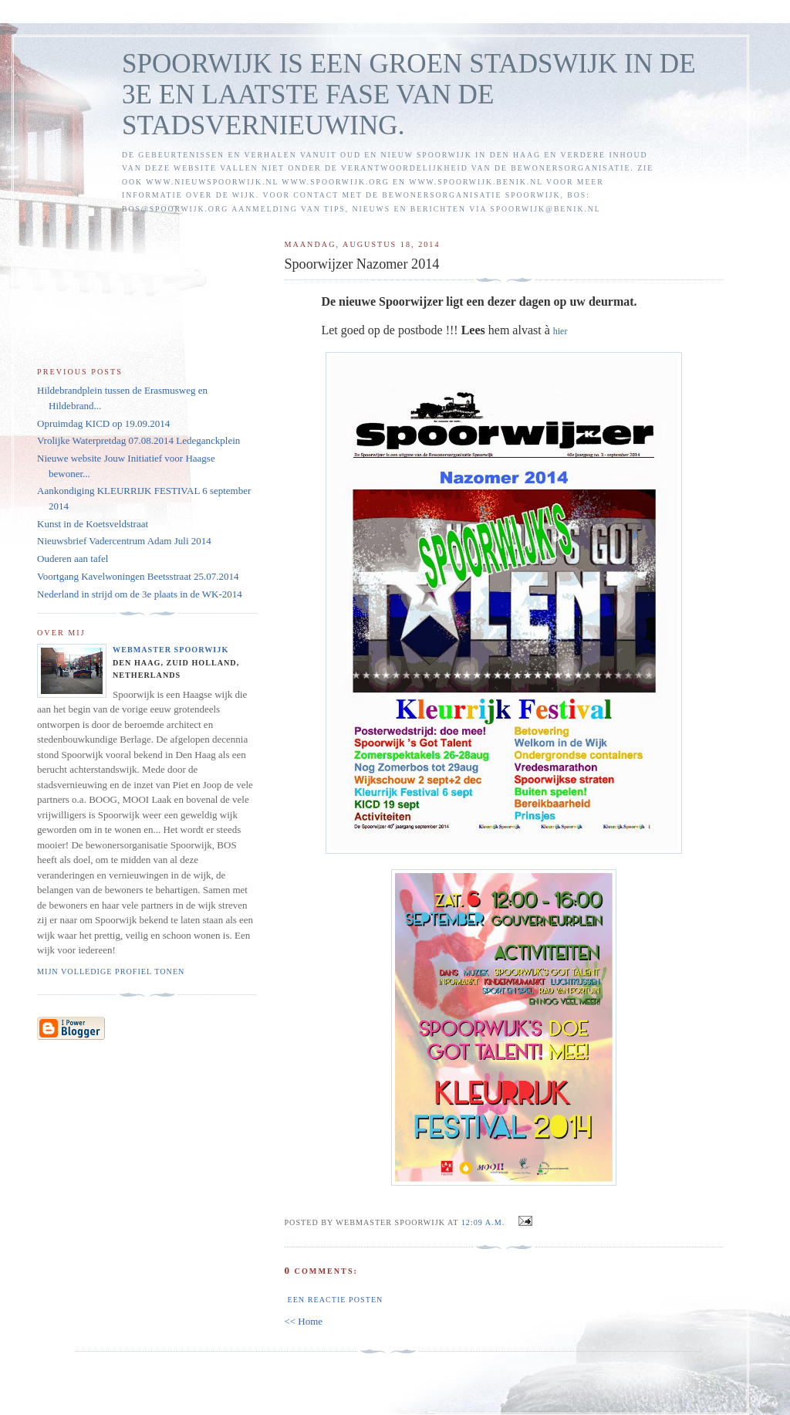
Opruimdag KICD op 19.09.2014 (103, 423)
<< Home (303, 1321)
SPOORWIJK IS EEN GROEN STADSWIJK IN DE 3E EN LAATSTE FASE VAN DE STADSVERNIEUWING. (409, 94)
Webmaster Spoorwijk (170, 649)
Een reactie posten (335, 1299)
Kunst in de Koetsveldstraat (92, 524)
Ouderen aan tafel (72, 558)
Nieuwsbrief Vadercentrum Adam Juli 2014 (124, 541)
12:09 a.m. (483, 1222)
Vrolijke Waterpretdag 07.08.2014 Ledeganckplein (138, 440)
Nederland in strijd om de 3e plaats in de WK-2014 (139, 594)
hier (560, 331)
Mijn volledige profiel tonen (110, 971)
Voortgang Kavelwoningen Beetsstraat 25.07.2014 (138, 576)
